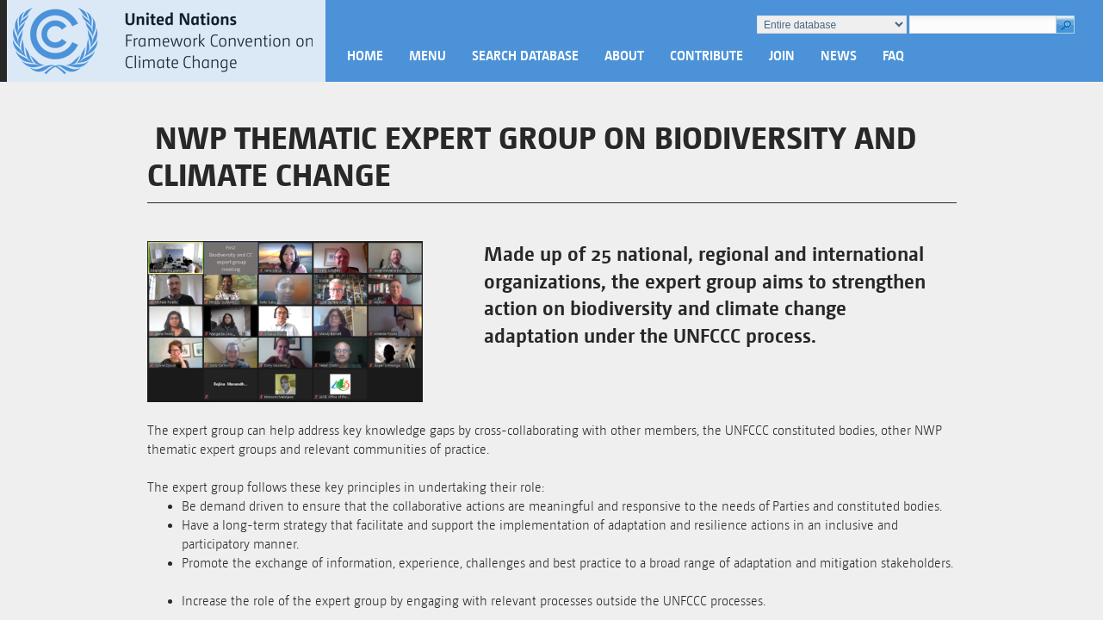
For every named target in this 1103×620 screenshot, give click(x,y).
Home (365, 56)
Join (782, 56)
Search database (525, 56)
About (624, 56)
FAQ (893, 56)
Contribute (706, 56)
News (839, 56)
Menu (427, 56)
